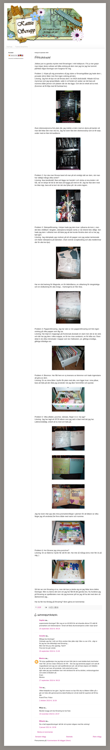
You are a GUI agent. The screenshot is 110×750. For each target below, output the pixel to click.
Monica (42, 658)
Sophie (42, 620)
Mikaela (42, 721)
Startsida (9, 47)
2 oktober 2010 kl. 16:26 (48, 700)
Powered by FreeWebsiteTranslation (16, 58)
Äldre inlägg (97, 737)
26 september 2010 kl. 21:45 (49, 651)
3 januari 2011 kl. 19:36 (47, 727)
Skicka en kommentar (45, 732)
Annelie (42, 636)
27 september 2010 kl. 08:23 (49, 680)
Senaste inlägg (40, 737)
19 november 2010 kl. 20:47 (49, 714)
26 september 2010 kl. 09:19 (49, 629)
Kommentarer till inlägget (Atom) (59, 740)
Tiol (40, 687)
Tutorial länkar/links (21, 47)
